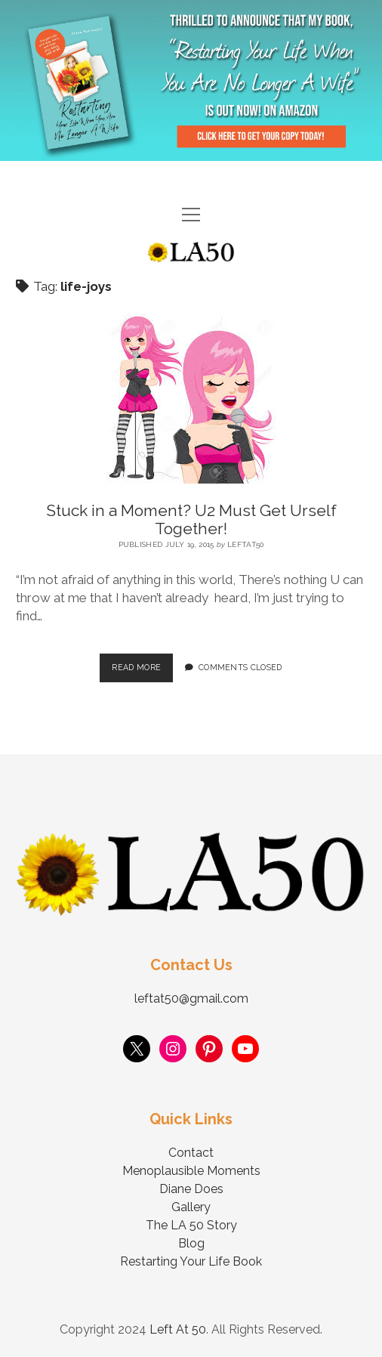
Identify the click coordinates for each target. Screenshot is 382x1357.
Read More (142, 663)
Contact (191, 1152)
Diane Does (191, 1189)
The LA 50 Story (191, 1225)
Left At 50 (177, 1329)
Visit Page (191, 80)
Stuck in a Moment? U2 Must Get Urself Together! (191, 519)
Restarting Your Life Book (191, 1261)
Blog (191, 1243)
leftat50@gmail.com (191, 998)
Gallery (191, 1207)
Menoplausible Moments (191, 1171)
